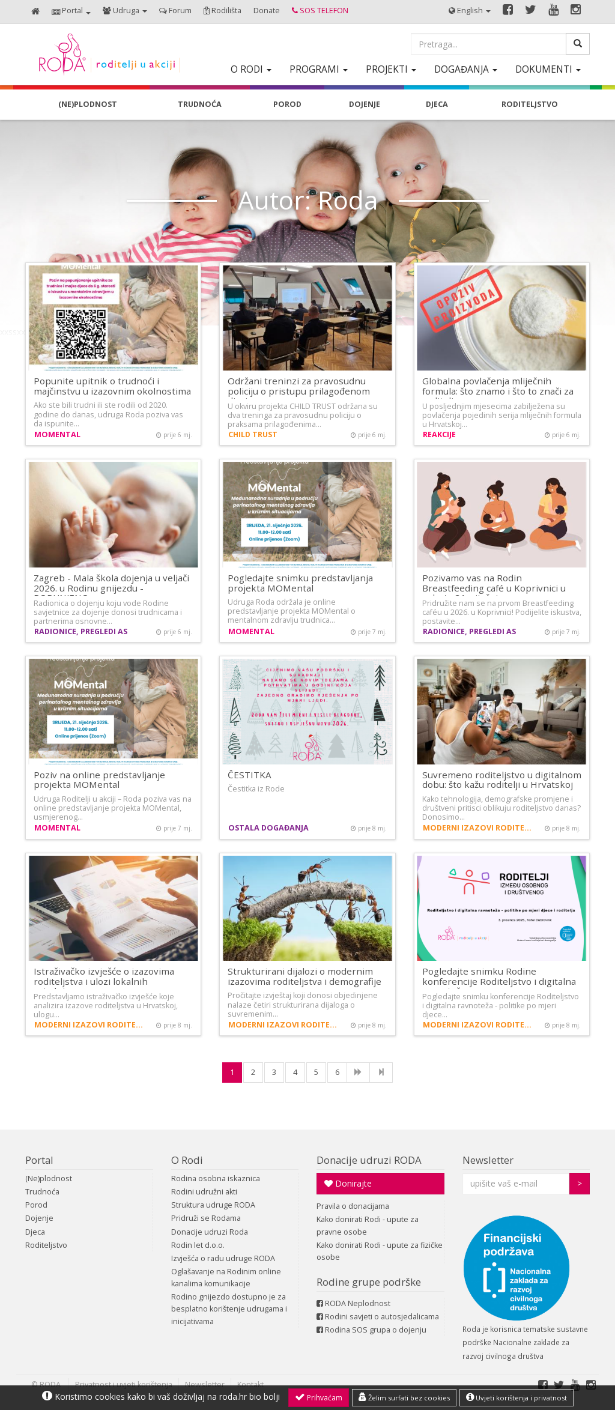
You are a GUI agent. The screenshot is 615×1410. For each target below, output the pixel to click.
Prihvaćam (318, 1397)
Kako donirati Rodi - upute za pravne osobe (368, 1225)
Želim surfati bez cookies (404, 1397)
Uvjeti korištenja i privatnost (516, 1397)
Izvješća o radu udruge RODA (223, 1258)
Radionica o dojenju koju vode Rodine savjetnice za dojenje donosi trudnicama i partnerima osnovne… (108, 612)
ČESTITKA (249, 775)
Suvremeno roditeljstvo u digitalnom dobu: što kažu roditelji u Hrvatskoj (501, 780)
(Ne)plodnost (48, 1178)
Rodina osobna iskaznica (215, 1178)
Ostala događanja (268, 828)
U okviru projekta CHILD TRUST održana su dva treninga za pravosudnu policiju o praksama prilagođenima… (303, 415)
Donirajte (348, 1183)
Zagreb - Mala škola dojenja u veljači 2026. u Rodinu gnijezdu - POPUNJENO (111, 588)
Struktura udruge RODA (213, 1205)
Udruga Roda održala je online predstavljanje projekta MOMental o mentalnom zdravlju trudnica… (292, 611)
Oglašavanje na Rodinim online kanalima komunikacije (226, 1277)
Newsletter (488, 1160)
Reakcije (439, 434)
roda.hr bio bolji (249, 1396)
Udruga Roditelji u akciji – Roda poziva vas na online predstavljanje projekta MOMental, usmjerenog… (113, 808)
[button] (71, 11)
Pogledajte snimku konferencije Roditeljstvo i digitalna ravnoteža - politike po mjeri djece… (500, 1005)
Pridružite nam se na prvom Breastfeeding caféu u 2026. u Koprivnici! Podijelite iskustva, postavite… (501, 612)
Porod (36, 1205)
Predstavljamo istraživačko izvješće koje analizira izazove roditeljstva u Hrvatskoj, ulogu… (106, 1005)
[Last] (381, 1072)
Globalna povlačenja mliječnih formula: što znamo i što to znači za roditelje (498, 391)
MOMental (57, 434)
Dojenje (39, 1218)
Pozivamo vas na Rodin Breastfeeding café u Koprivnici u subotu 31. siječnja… (494, 588)
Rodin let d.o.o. (198, 1245)
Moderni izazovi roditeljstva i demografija (479, 828)
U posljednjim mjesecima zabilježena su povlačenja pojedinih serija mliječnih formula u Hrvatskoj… (501, 415)
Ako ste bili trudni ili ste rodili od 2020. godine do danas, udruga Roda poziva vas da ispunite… (108, 414)
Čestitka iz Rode (256, 789)
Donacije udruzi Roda (209, 1232)
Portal (39, 1160)
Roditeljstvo (46, 1245)
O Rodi (187, 1160)
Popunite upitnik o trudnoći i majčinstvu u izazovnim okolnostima (112, 386)
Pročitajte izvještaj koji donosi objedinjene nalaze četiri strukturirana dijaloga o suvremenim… (303, 1004)
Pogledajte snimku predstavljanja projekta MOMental (300, 583)
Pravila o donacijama (353, 1206)
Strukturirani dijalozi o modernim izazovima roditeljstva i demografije (304, 976)
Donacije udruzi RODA (369, 1160)
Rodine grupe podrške (369, 1282)
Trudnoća (42, 1192)
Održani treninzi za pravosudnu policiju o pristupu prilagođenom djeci (299, 391)
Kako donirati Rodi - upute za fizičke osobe (380, 1251)
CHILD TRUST (252, 434)
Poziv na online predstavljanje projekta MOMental (99, 780)
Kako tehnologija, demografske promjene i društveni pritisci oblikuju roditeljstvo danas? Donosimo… (501, 808)
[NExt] (358, 1072)
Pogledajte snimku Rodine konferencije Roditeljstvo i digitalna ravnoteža (499, 981)
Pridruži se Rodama (206, 1218)
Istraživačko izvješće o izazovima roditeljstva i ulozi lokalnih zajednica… (104, 981)
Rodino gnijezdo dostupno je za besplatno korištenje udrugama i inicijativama (229, 1309)
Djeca (35, 1232)
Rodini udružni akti (204, 1192)
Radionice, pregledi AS (80, 631)
